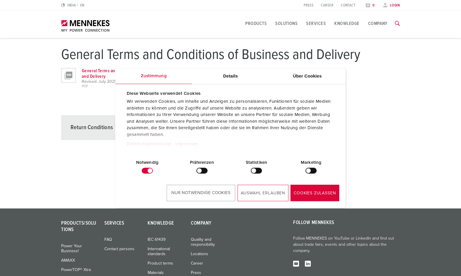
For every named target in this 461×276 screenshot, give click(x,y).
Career (327, 5)
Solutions (286, 23)
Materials (156, 273)
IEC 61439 (157, 240)
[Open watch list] (370, 5)
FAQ (108, 240)
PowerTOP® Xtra (76, 270)
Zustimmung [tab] (154, 76)
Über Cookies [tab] (307, 75)
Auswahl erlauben (263, 193)
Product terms (160, 263)
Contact (348, 5)
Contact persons (119, 249)
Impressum (187, 144)
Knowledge (346, 23)
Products (256, 23)
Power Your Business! (71, 248)
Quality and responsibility (203, 242)
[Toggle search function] (397, 23)
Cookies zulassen (315, 193)
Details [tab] (230, 75)
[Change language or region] (72, 5)
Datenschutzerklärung (149, 144)
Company (377, 23)
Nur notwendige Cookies (200, 193)
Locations (199, 254)
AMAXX (68, 260)
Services (316, 23)
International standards (159, 251)
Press (308, 5)
